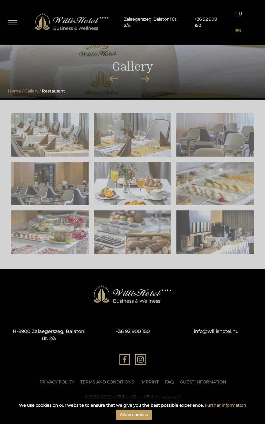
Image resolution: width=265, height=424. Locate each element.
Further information (225, 405)
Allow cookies (134, 414)
